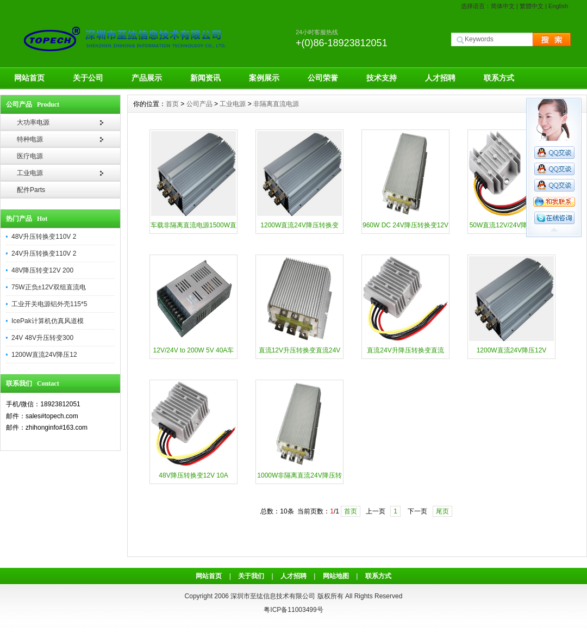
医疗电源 (30, 156)
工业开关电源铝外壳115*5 (49, 304)
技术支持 (381, 77)
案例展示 (264, 77)
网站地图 (336, 576)
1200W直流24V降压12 (44, 354)
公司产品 (199, 104)
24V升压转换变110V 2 (43, 253)
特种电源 (30, 139)
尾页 (442, 511)
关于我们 (251, 576)
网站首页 (29, 77)
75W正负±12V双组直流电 (48, 287)
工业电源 (30, 173)
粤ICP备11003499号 (293, 610)
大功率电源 (33, 122)
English (558, 6)
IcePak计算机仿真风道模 (47, 321)
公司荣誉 (323, 77)
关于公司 (88, 77)
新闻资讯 (205, 77)
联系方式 (499, 77)
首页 (172, 104)
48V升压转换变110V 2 (43, 236)
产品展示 (147, 77)
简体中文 (503, 6)
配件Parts (31, 190)
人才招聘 (440, 77)
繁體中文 (532, 6)
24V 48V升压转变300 (42, 338)
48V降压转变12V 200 (42, 270)
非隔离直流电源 (276, 104)
